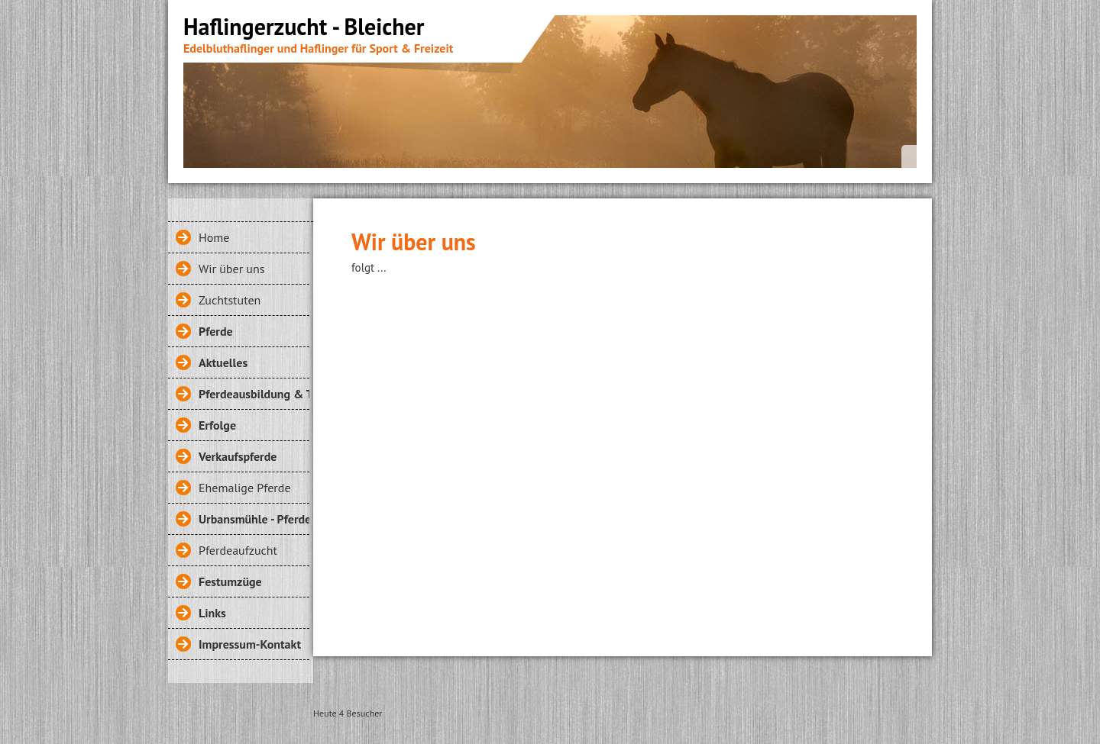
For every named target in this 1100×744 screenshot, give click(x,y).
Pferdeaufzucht (238, 550)
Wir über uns (231, 268)
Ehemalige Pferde (245, 487)
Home (214, 237)
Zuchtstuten (229, 300)
